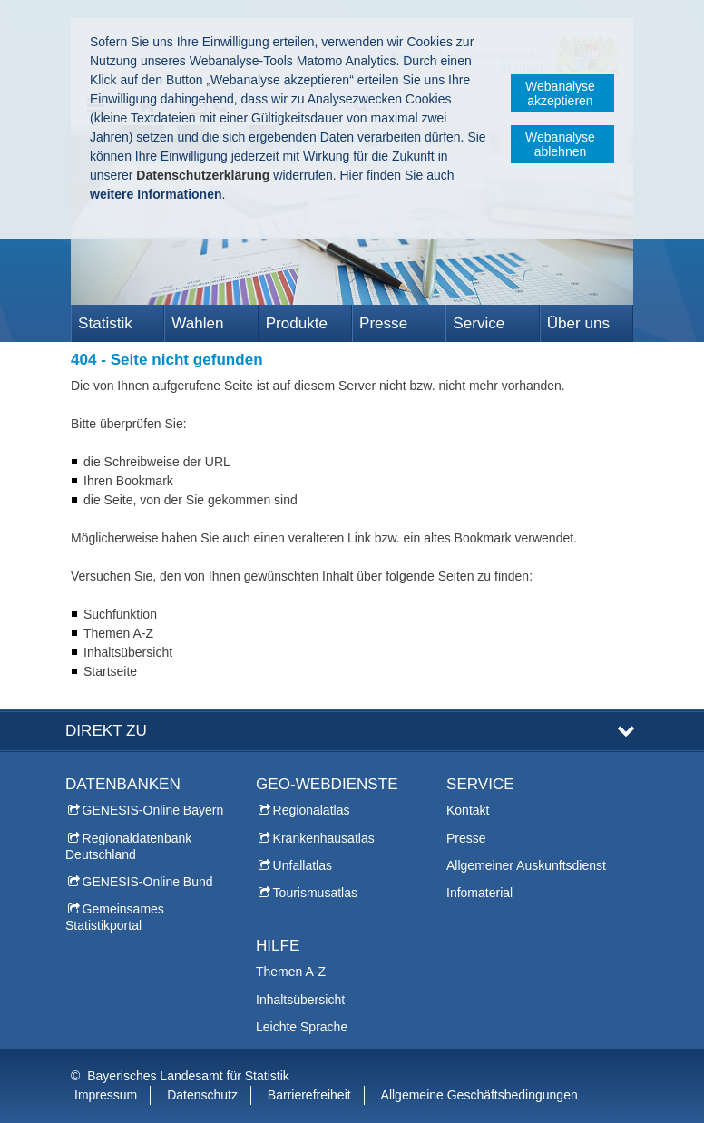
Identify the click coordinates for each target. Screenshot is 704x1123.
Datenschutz (202, 1095)
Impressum (105, 1095)
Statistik (105, 323)
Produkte (297, 323)
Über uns (578, 323)
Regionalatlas (311, 810)
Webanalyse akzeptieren (560, 93)
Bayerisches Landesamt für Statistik (188, 1076)
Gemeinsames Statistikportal (114, 917)
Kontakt (467, 810)
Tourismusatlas (315, 892)
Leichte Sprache (301, 1027)
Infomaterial (479, 892)
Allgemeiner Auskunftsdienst (526, 865)
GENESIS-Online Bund (148, 881)
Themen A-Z (291, 971)
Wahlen (197, 323)
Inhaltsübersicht (300, 999)
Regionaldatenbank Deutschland (128, 846)
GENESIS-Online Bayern (153, 810)
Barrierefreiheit (309, 1095)
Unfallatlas (302, 865)
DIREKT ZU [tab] (106, 730)
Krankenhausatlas (324, 838)
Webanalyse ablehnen (560, 144)
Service (478, 323)
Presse (383, 323)
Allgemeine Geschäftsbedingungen (479, 1095)
